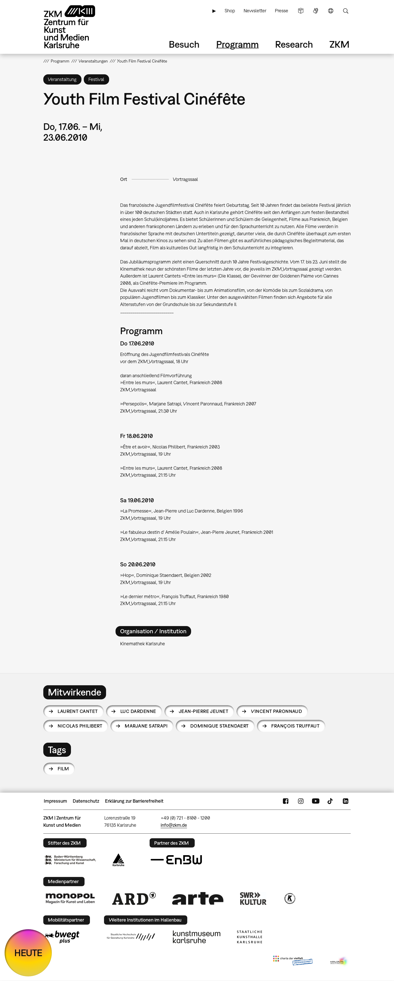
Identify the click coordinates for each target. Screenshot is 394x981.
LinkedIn (345, 801)
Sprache (331, 11)
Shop (230, 10)
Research (294, 44)
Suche (345, 11)
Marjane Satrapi (146, 726)
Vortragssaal (185, 179)
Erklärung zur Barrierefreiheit (134, 801)
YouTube (315, 801)
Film (63, 768)
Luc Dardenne (138, 711)
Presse (281, 10)
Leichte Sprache (301, 11)
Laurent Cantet (78, 711)
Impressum (55, 801)
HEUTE (28, 952)
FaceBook (286, 801)
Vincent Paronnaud (276, 711)
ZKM (339, 44)
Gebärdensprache (315, 11)
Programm (237, 44)
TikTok (331, 801)
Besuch (184, 44)
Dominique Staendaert (219, 726)
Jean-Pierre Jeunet (203, 711)
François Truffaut (295, 726)
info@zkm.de (174, 825)
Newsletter (255, 10)
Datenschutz (86, 801)
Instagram (301, 801)
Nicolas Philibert (80, 726)
